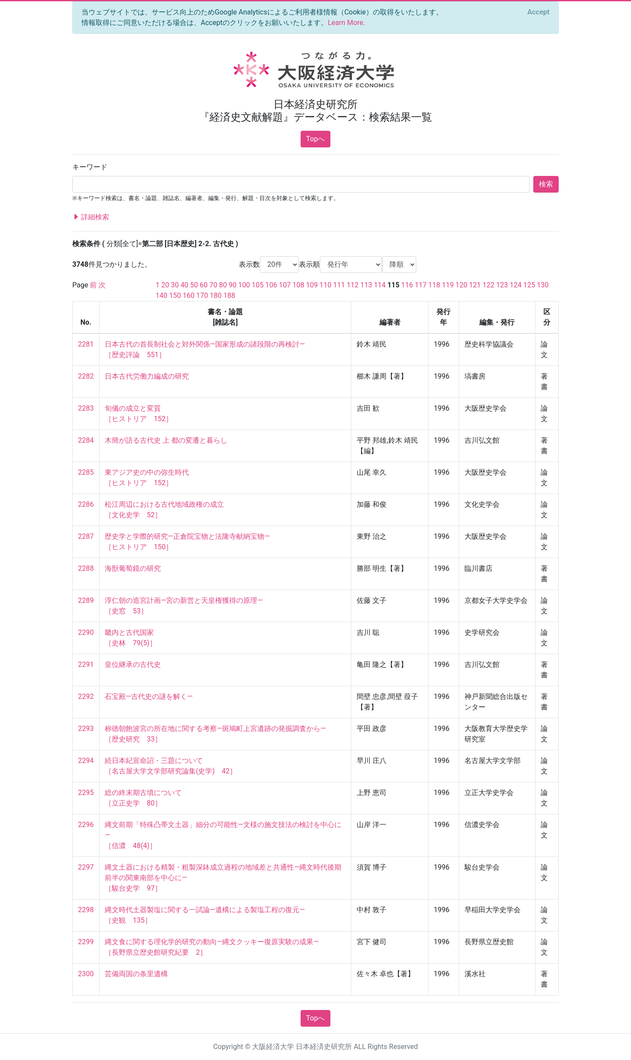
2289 (86, 600)
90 (233, 285)
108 (298, 285)
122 (488, 285)
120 (461, 285)
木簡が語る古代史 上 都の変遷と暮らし (166, 440)
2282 (86, 376)
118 (434, 285)
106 (271, 285)
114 (380, 285)
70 (213, 285)
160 (189, 295)
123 (502, 285)
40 (184, 285)
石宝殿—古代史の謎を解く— (149, 696)
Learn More (345, 22)
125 (529, 285)
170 (202, 295)
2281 (86, 344)
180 (216, 295)
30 (175, 285)
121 (475, 285)
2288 (86, 568)
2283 (86, 408)
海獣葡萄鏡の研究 (133, 568)
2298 (86, 910)
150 (175, 295)
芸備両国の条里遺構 (136, 974)
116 (407, 285)
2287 (86, 536)
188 (229, 295)
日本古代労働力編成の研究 (147, 376)
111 (339, 285)
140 (161, 295)
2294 (86, 760)
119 (448, 285)
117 (421, 285)
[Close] (538, 12)
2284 (86, 440)
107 (285, 285)
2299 (86, 942)
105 (258, 285)
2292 (86, 696)
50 (194, 285)
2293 (86, 728)
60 (204, 285)
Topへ (315, 139)
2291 (86, 664)
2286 (86, 504)
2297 (86, 867)
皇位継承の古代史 (133, 664)
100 (244, 285)
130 (543, 285)
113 (366, 285)
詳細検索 (90, 217)
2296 (86, 824)
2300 (86, 974)
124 (515, 285)
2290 (86, 632)
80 (223, 285)
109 (312, 285)
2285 (86, 472)
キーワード (89, 167)
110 (325, 285)
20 (165, 285)
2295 (86, 792)
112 (352, 285)
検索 (546, 184)
